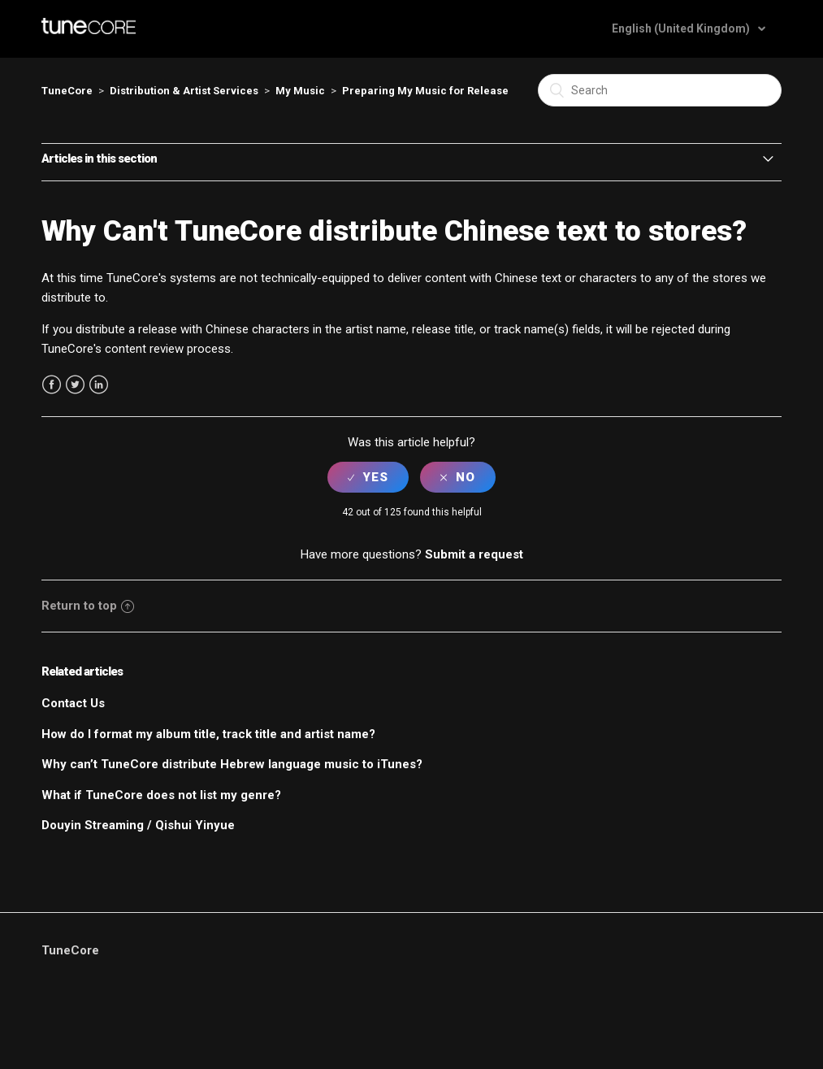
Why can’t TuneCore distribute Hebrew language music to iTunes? (231, 764)
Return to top (87, 605)
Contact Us (73, 703)
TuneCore (67, 91)
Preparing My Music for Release (425, 91)
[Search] (660, 90)
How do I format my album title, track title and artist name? (208, 734)
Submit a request (474, 554)
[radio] (368, 477)
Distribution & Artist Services (184, 91)
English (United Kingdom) (682, 28)
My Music (300, 91)
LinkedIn (99, 385)
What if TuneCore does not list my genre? (161, 795)
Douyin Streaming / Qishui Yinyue (138, 825)
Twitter (75, 385)
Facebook (51, 385)
